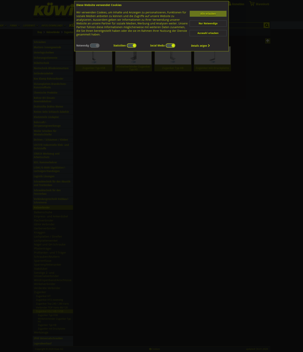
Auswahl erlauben (208, 33)
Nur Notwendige (208, 23)
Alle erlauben (208, 14)
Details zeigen (200, 46)
